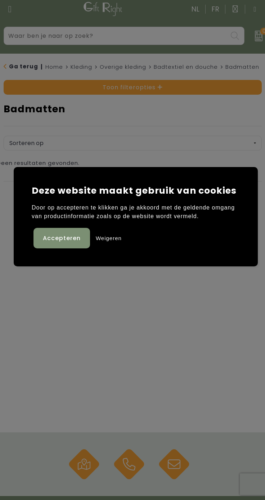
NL (196, 9)
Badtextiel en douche (186, 67)
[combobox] (116, 35)
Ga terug (23, 66)
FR (216, 9)
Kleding (81, 67)
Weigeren (109, 238)
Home (54, 67)
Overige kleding (123, 67)
